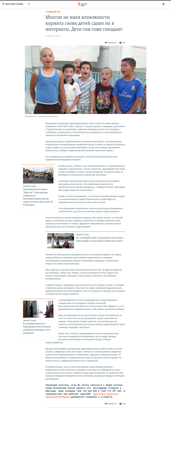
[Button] (110, 42)
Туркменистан (53, 12)
